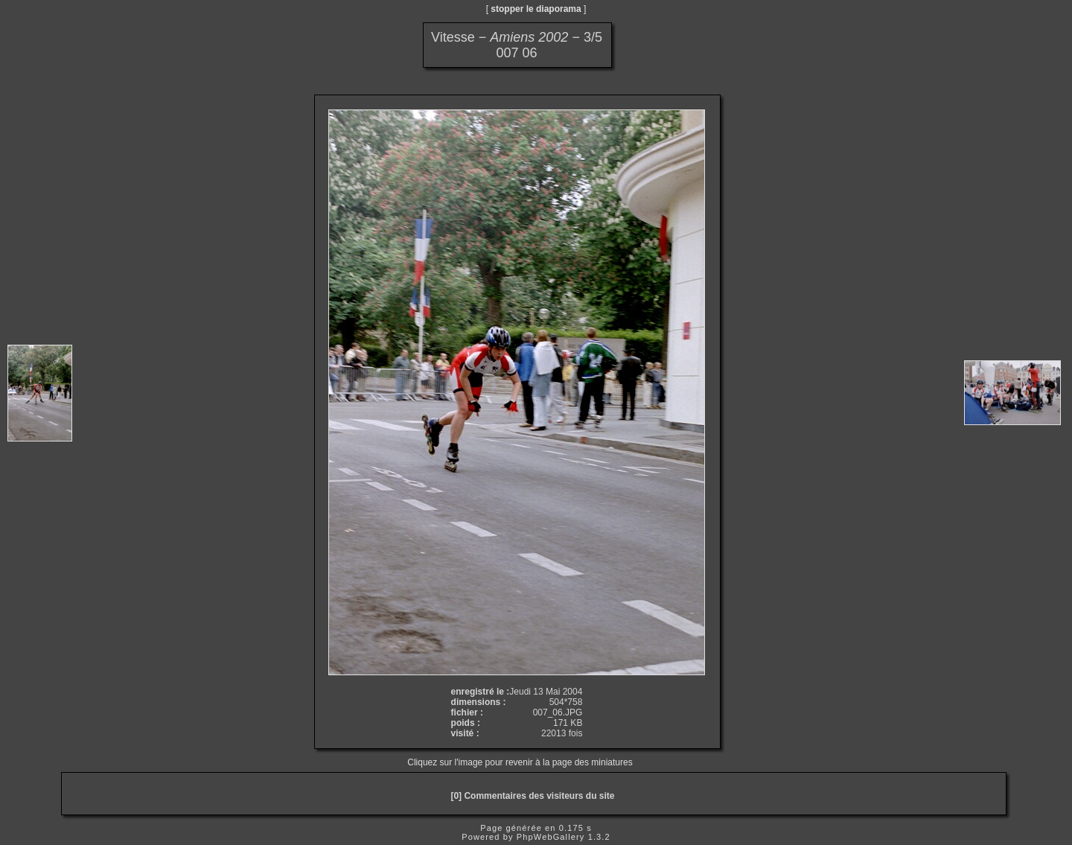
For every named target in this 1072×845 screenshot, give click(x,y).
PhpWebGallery (551, 836)
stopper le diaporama (536, 9)
